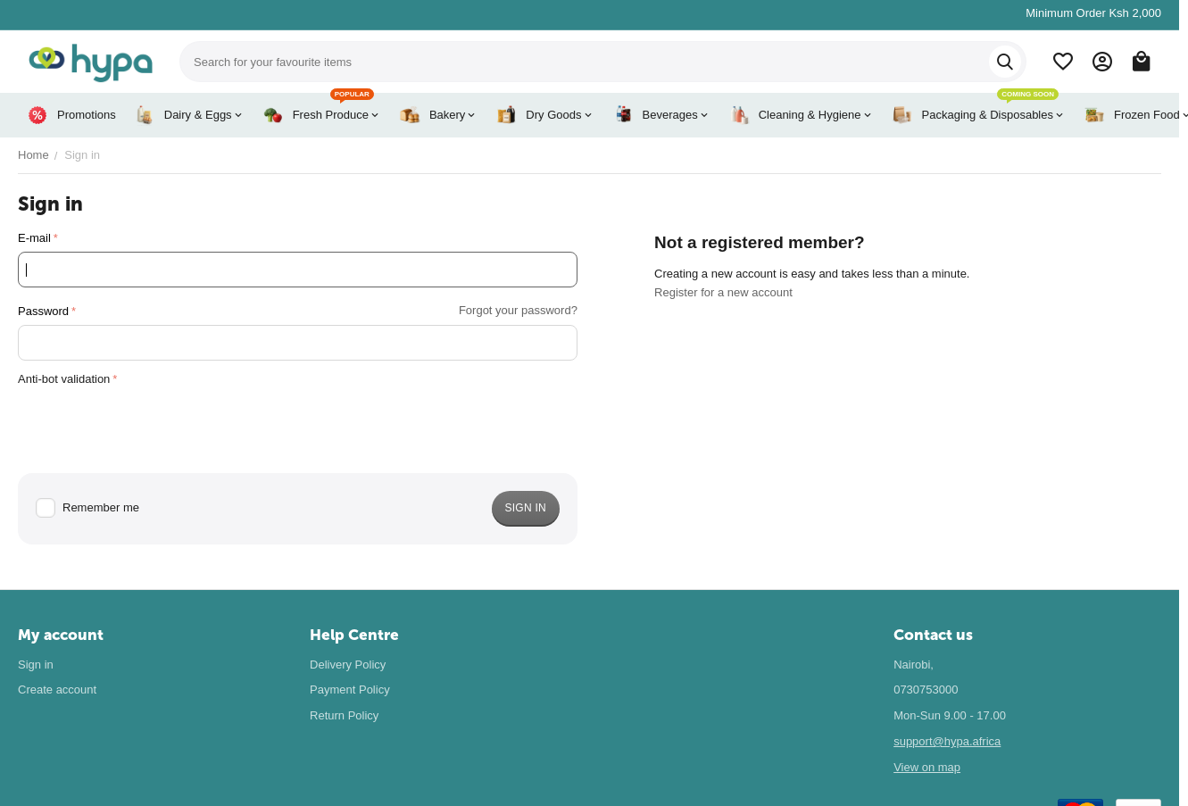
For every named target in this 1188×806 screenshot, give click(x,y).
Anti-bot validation (64, 379)
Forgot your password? (518, 310)
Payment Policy (350, 689)
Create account (57, 689)
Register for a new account (723, 292)
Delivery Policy (348, 664)
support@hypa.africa (947, 741)
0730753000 (925, 689)
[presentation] (153, 427)
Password (43, 311)
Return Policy (344, 715)
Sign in (36, 664)
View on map (926, 767)
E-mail (34, 238)
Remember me (87, 508)
